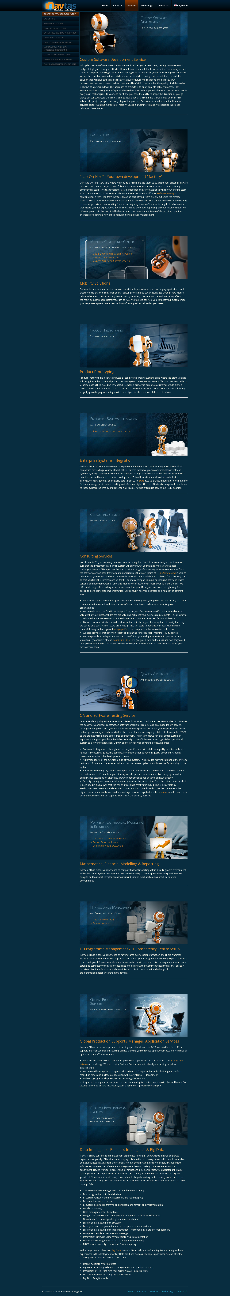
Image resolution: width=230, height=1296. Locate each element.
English (179, 5)
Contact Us (163, 5)
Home (105, 5)
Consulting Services (54, 38)
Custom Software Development (60, 14)
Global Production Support (58, 59)
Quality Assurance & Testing (58, 42)
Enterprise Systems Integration (60, 33)
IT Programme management (57, 55)
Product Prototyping (55, 28)
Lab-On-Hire (49, 19)
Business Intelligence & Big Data (60, 64)
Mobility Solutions (53, 23)
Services (131, 5)
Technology (147, 5)
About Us (117, 5)
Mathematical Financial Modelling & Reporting (55, 48)
